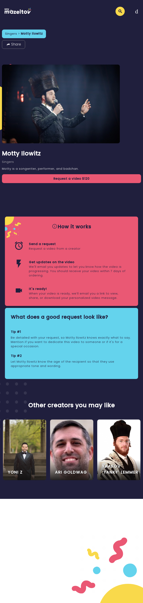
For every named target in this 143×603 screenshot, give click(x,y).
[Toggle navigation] (137, 11)
